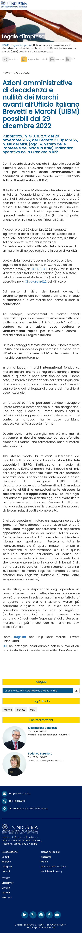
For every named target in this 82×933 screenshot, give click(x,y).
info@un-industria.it (16, 793)
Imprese (6, 861)
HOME (5, 45)
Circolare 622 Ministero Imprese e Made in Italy (31, 690)
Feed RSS (7, 897)
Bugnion (20, 637)
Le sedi (5, 856)
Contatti (46, 856)
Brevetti (21, 709)
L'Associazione (10, 852)
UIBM (32, 709)
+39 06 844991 (13, 801)
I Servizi (6, 871)
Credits (6, 887)
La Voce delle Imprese (53, 866)
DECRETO (39, 269)
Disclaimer (7, 882)
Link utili (6, 892)
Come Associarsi (50, 852)
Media (44, 861)
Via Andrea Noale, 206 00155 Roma (24, 809)
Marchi (8, 709)
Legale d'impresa (21, 45)
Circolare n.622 (36, 281)
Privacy (6, 878)
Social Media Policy (51, 871)
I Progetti (7, 866)
